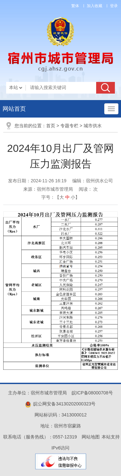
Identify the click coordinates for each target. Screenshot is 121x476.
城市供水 (93, 125)
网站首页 (14, 109)
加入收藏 (94, 6)
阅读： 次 (88, 189)
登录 (114, 6)
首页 (50, 125)
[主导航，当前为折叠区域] (111, 108)
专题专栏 (69, 125)
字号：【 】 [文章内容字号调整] (60, 197)
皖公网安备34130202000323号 (60, 403)
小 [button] (73, 197)
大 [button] (61, 197)
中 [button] (67, 197)
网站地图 (91, 436)
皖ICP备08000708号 (92, 392)
